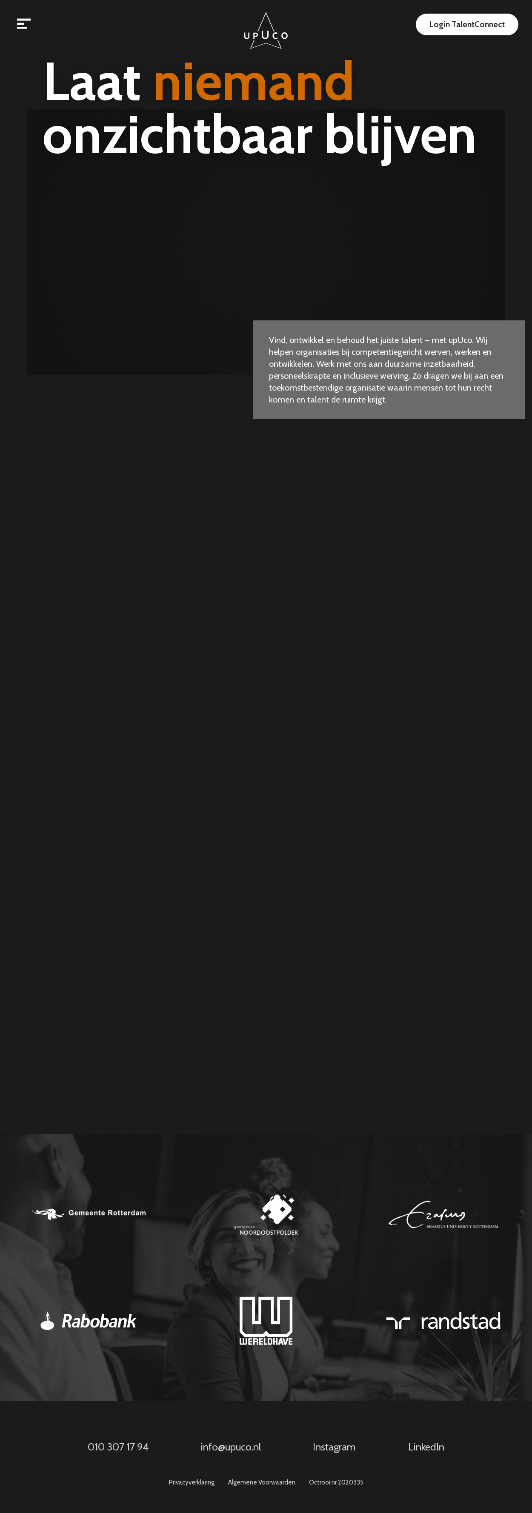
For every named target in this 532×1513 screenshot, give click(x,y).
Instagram (334, 1447)
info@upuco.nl (231, 1447)
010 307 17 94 (118, 1447)
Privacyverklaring (192, 1482)
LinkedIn (426, 1447)
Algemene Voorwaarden (261, 1482)
